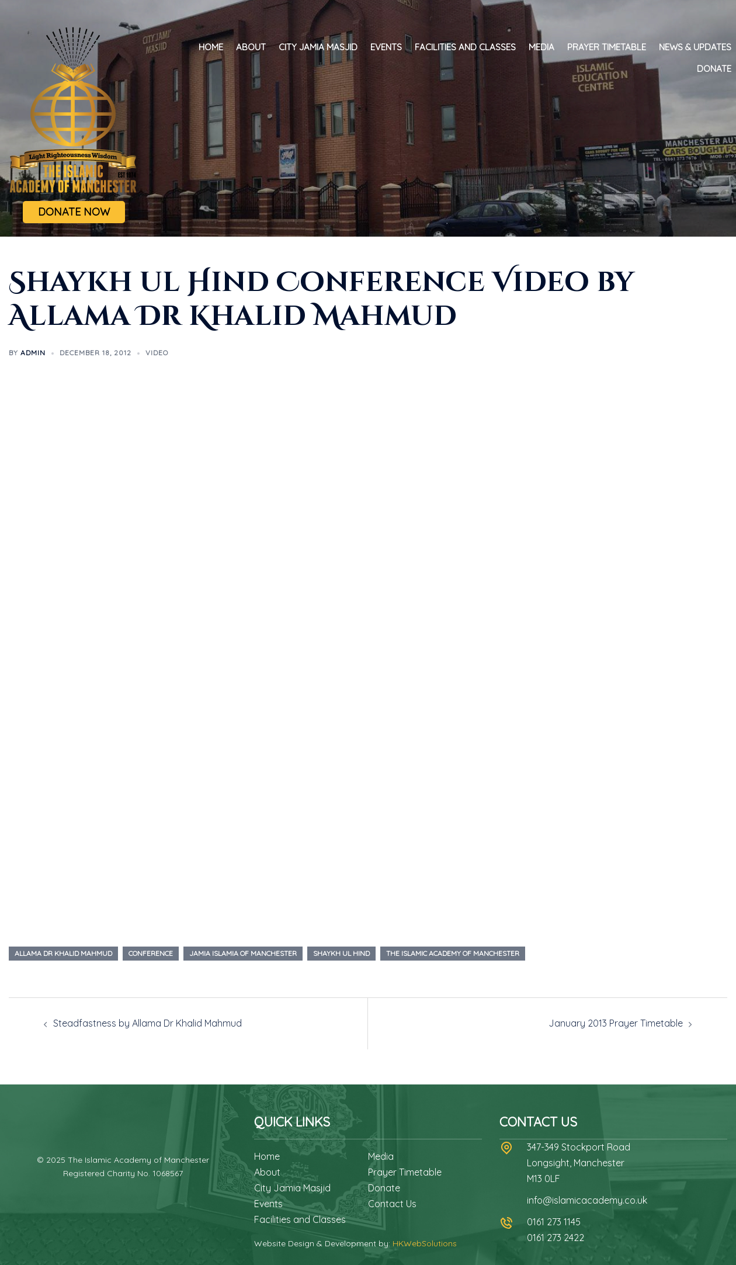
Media (541, 47)
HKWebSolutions (425, 1243)
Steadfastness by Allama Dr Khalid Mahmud (147, 1023)
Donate (714, 68)
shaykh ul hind (341, 953)
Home (211, 47)
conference (151, 953)
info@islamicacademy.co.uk (587, 1200)
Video (156, 352)
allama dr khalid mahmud (63, 953)
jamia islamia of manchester (243, 953)
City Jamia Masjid (318, 47)
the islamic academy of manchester (452, 953)
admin (33, 352)
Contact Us (392, 1203)
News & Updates (695, 47)
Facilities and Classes (465, 47)
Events (386, 47)
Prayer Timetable (606, 47)
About (251, 47)
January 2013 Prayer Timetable (615, 1023)
